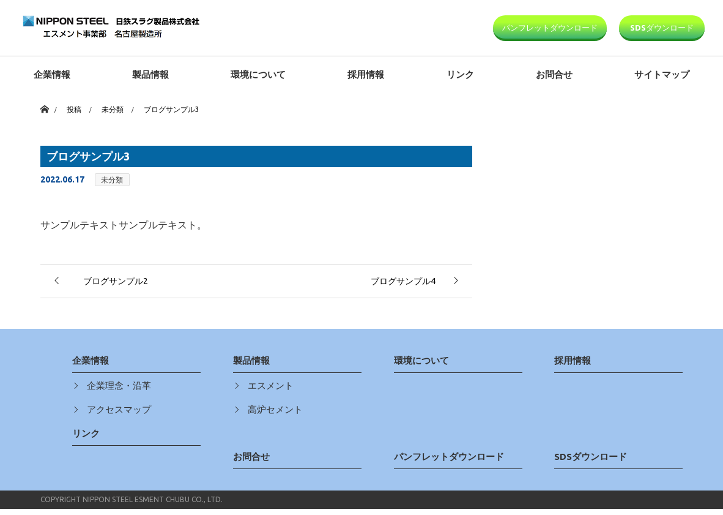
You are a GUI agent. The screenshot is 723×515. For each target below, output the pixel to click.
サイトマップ (661, 75)
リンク (460, 75)
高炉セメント (275, 409)
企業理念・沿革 (119, 385)
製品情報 (150, 75)
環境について (258, 75)
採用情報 (365, 75)
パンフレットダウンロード (550, 27)
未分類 (112, 180)
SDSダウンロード (662, 27)
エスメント (271, 385)
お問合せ (554, 75)
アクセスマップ (119, 409)
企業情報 (52, 75)
